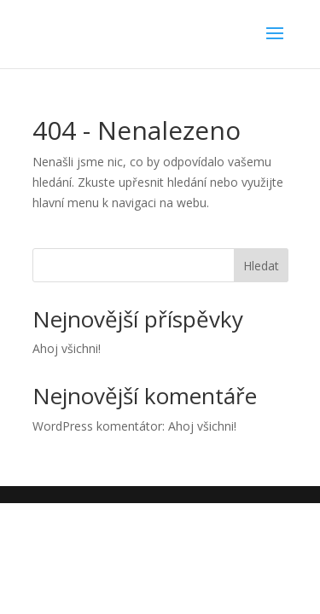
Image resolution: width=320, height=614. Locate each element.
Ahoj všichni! (66, 348)
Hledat (261, 266)
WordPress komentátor (97, 426)
